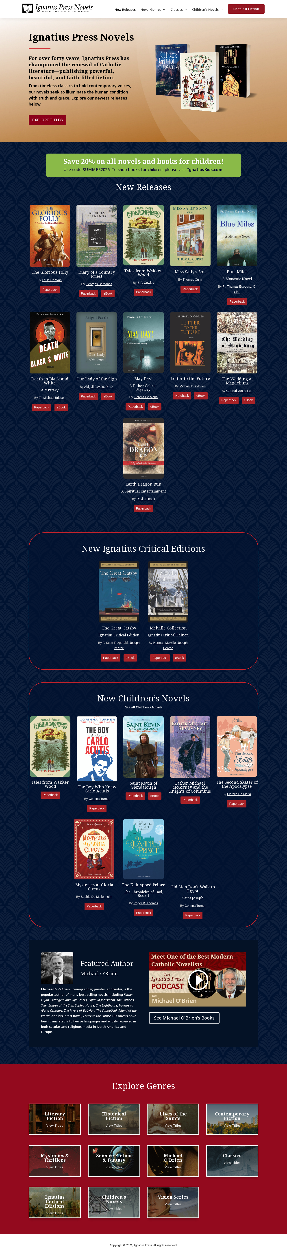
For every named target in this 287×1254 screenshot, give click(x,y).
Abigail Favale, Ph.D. (99, 386)
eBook (108, 293)
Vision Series (173, 1197)
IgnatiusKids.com (204, 169)
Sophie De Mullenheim (96, 896)
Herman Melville (164, 642)
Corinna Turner (99, 799)
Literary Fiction (55, 1116)
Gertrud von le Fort (239, 391)
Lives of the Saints (173, 1116)
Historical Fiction (114, 1116)
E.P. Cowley (145, 282)
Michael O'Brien (173, 1157)
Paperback (49, 289)
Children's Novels (114, 1199)
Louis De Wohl (52, 280)
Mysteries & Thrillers (55, 1157)
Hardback (182, 395)
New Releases (125, 10)
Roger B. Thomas (145, 903)
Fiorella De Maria (146, 397)
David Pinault (146, 499)
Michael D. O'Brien (193, 386)
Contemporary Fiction (232, 1116)
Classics (177, 10)
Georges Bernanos (99, 284)
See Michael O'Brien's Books (184, 1018)
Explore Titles (47, 120)
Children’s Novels (205, 10)
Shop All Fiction (246, 9)
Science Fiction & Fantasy (114, 1157)
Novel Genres (151, 10)
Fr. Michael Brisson (52, 397)
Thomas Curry (192, 279)
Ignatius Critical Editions (55, 1201)
